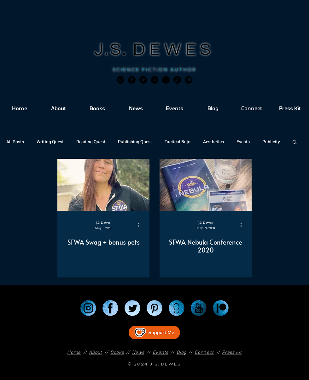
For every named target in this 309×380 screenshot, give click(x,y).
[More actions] (141, 225)
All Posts (15, 142)
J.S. (113, 50)
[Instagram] (120, 80)
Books (117, 352)
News (138, 352)
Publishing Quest (135, 142)
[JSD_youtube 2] (177, 80)
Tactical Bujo (177, 142)
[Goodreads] (166, 80)
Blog (181, 352)
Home (74, 352)
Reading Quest (90, 142)
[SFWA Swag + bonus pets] (103, 185)
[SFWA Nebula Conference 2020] (206, 185)
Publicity (271, 142)
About (95, 352)
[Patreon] (221, 308)
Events (243, 142)
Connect (204, 352)
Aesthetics (213, 142)
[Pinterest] (154, 80)
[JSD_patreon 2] (188, 80)
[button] (295, 142)
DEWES (174, 50)
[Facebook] (132, 80)
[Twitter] (143, 80)
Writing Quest (50, 142)
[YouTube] (199, 308)
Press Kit (232, 352)
